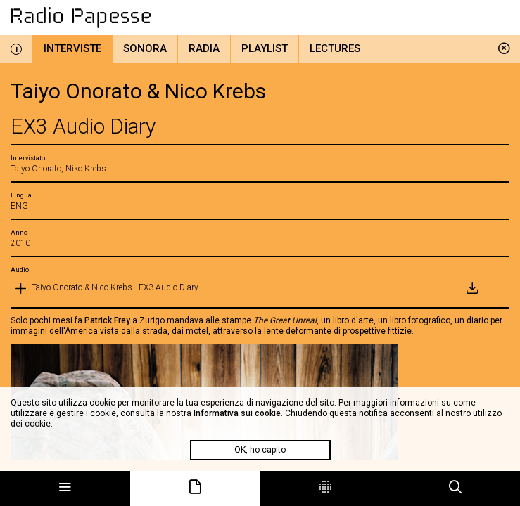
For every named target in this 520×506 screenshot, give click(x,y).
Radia (204, 48)
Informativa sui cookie (237, 413)
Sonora (145, 48)
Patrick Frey (107, 320)
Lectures (335, 48)
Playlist (264, 48)
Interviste (72, 48)
